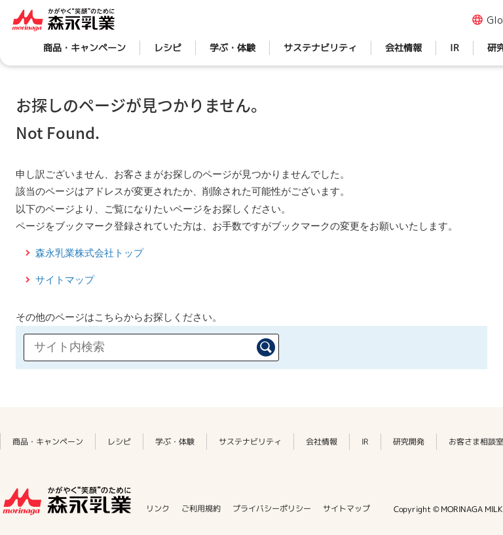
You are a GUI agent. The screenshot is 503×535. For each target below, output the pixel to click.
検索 (266, 347)
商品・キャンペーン (84, 47)
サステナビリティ (320, 47)
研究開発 (408, 441)
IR (454, 47)
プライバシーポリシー (272, 508)
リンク (158, 508)
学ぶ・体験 (232, 47)
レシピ (167, 47)
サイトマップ (64, 279)
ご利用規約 (201, 508)
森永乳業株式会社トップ (89, 252)
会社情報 (403, 47)
